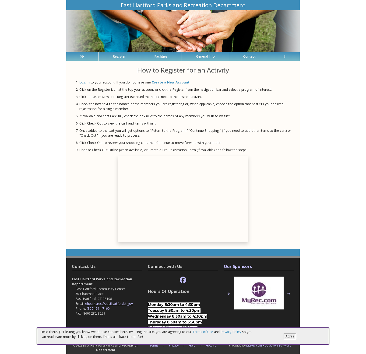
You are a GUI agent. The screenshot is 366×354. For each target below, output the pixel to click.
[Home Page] (82, 56)
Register (119, 56)
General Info (205, 56)
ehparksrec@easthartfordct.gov (109, 303)
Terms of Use (202, 332)
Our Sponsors (238, 266)
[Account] (285, 56)
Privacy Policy (231, 332)
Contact (249, 56)
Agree (289, 336)
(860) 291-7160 (98, 308)
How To (211, 345)
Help (192, 345)
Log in (84, 82)
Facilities (160, 56)
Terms (154, 345)
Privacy (174, 345)
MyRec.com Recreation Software (268, 345)
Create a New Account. (171, 82)
